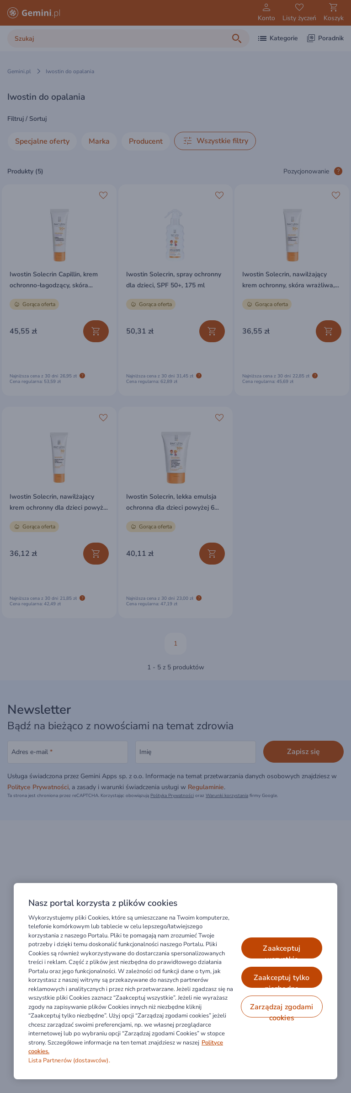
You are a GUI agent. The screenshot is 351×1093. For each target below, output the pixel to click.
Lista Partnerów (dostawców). (69, 1060)
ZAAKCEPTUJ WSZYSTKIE (281, 951)
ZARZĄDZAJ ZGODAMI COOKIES (282, 1010)
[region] (175, 981)
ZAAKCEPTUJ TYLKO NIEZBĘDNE (282, 980)
